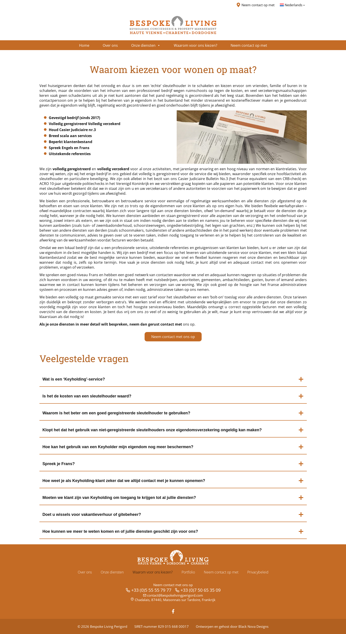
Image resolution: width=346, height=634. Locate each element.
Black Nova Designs (253, 626)
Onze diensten (112, 572)
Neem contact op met (221, 572)
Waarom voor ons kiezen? (153, 572)
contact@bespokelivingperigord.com (175, 595)
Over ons (85, 572)
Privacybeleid (257, 572)
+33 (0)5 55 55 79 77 (151, 590)
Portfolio (188, 572)
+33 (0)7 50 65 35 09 (200, 590)
